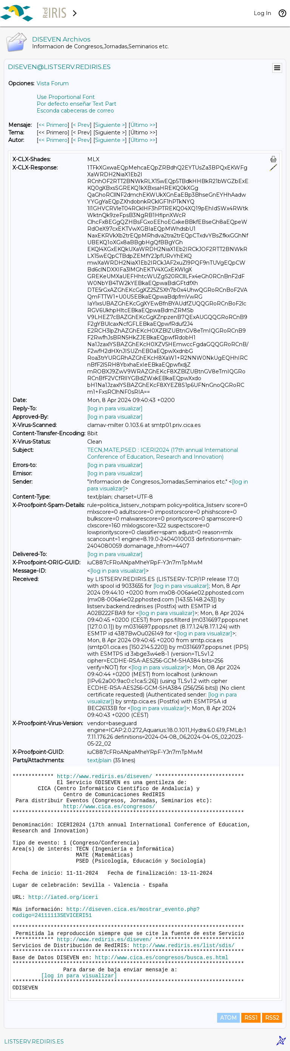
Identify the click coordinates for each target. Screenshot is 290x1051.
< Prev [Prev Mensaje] (81, 125)
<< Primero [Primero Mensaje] (53, 125)
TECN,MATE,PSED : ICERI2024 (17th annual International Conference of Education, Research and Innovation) (162, 453)
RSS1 (251, 1017)
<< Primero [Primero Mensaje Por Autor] (53, 140)
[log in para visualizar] (115, 408)
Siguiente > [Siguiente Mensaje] (110, 125)
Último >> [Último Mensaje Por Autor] (143, 140)
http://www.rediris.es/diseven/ (104, 777)
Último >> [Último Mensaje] (143, 125)
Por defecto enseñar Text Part (76, 103)
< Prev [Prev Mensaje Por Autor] (81, 140)
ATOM (228, 1017)
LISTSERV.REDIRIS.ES (34, 1041)
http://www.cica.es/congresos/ (109, 807)
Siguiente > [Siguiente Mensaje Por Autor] (110, 140)
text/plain (99, 760)
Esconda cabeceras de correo (75, 110)
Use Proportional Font (66, 97)
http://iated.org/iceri (63, 897)
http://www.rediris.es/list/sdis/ (183, 946)
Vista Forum (53, 83)
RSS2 (272, 1017)
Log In (262, 13)
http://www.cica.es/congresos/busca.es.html (161, 958)
